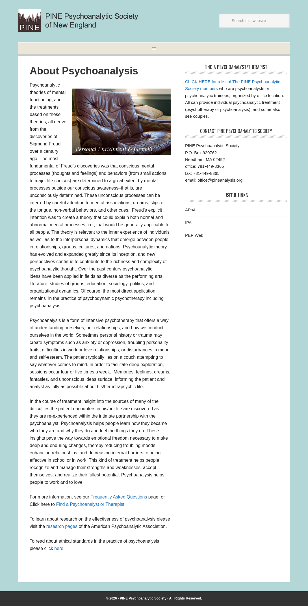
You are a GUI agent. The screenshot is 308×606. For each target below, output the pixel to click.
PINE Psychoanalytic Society (143, 598)
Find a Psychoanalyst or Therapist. (90, 504)
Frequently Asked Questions (119, 497)
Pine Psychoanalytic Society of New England (83, 20)
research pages (61, 526)
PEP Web (194, 235)
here (58, 548)
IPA (188, 222)
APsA (190, 209)
